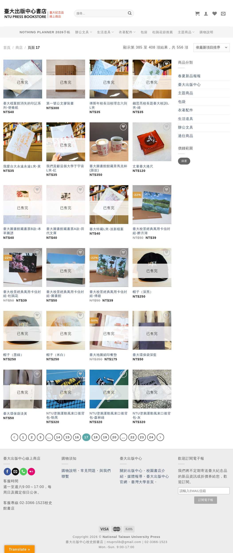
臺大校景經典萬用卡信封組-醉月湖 (151, 231)
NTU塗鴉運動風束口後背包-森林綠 (109, 415)
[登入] (206, 13)
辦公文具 (83, 32)
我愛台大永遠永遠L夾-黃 (22, 166)
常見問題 (88, 471)
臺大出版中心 (189, 84)
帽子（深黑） (143, 292)
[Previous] (14, 437)
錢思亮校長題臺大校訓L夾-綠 (151, 105)
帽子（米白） (56, 355)
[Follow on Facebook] (7, 471)
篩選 (184, 161)
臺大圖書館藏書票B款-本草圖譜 (22, 231)
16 (77, 437)
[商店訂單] (211, 47)
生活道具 (105, 32)
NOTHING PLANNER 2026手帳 (45, 32)
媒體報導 (135, 476)
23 (142, 437)
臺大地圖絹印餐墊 (103, 355)
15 (67, 437)
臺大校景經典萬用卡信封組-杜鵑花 (22, 294)
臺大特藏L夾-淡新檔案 (107, 229)
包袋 (144, 32)
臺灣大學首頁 (142, 482)
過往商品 (185, 136)
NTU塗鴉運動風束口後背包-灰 (152, 415)
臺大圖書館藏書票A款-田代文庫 (65, 231)
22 (132, 437)
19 (105, 437)
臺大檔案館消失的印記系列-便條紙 (22, 105)
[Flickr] (31, 471)
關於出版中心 (131, 471)
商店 (19, 47)
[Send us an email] (15, 471)
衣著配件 (127, 32)
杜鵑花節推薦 (162, 32)
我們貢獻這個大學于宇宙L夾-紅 (65, 168)
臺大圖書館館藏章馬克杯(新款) (108, 168)
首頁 (6, 47)
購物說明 (206, 32)
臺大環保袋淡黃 (16, 413)
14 (58, 437)
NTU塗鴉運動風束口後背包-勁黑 (65, 415)
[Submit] (130, 13)
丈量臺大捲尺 (143, 166)
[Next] (160, 437)
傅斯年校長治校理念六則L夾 (108, 105)
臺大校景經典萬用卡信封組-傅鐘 (108, 294)
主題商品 (186, 32)
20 (114, 437)
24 (151, 437)
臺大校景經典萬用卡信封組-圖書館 (65, 294)
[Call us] (23, 471)
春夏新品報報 (189, 76)
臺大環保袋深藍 (145, 355)
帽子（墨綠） (13, 355)
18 (96, 437)
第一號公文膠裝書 (60, 103)
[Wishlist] (214, 13)
